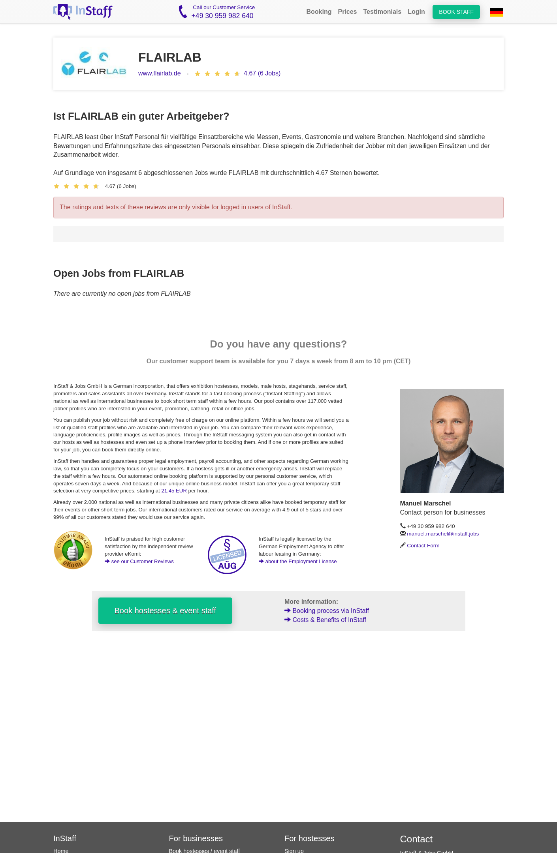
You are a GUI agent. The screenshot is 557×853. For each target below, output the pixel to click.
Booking (318, 11)
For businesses (196, 838)
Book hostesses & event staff (165, 610)
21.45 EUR (174, 491)
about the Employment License (298, 561)
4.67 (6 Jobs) (262, 73)
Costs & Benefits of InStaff (325, 619)
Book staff (456, 12)
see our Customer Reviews (139, 561)
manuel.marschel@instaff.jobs (443, 534)
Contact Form (423, 546)
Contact (416, 839)
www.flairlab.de (159, 73)
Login (416, 11)
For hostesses (309, 838)
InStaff (64, 838)
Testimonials (382, 11)
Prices (347, 11)
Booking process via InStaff (326, 610)
